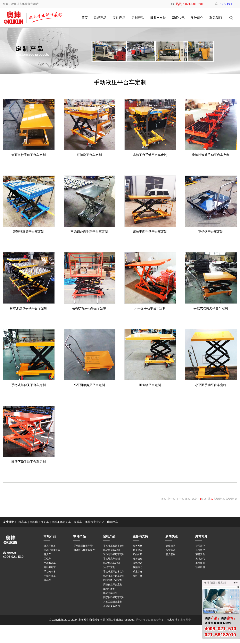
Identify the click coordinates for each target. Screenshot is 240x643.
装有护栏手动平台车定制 (89, 308)
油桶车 (47, 580)
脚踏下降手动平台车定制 (28, 461)
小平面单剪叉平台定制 (89, 385)
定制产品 (137, 17)
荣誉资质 (200, 554)
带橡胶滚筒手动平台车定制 (210, 155)
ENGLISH (226, 4)
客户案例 (170, 554)
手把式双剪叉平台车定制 (211, 308)
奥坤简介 (197, 17)
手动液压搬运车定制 (113, 545)
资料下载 (137, 576)
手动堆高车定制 (111, 558)
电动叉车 (112, 521)
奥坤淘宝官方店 (94, 521)
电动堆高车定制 (111, 563)
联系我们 (216, 17)
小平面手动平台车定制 (210, 385)
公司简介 (200, 545)
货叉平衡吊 (50, 545)
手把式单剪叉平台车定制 (28, 385)
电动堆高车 (50, 576)
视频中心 (137, 567)
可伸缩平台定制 (150, 385)
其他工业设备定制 (112, 601)
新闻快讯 (178, 17)
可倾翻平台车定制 (89, 155)
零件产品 (119, 17)
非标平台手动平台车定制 (150, 155)
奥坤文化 (200, 558)
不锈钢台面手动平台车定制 (89, 231)
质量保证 (137, 571)
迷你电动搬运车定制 (113, 554)
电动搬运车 (50, 567)
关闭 (235, 583)
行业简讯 (170, 550)
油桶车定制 (109, 567)
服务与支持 (158, 17)
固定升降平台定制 (112, 580)
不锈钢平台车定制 (210, 231)
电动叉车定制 (110, 593)
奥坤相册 (200, 563)
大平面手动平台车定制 (150, 308)
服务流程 (137, 558)
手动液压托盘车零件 (84, 545)
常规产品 (100, 17)
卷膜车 (78, 521)
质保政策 (137, 550)
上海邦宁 (185, 619)
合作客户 (200, 550)
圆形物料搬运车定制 (113, 597)
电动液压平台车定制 (113, 576)
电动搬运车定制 (111, 550)
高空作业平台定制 (112, 584)
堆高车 (23, 521)
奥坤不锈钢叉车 (61, 521)
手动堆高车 (50, 571)
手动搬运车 (50, 563)
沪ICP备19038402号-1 (149, 619)
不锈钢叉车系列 (111, 606)
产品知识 (137, 554)
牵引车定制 (109, 588)
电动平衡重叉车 (52, 550)
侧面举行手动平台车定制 (28, 155)
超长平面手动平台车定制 (150, 231)
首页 (84, 17)
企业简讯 (170, 545)
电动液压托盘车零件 (84, 550)
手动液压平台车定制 (113, 571)
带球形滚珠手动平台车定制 (28, 308)
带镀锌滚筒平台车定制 (28, 231)
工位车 (47, 558)
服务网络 (137, 545)
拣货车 (47, 554)
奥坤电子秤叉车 (39, 521)
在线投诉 (137, 563)
